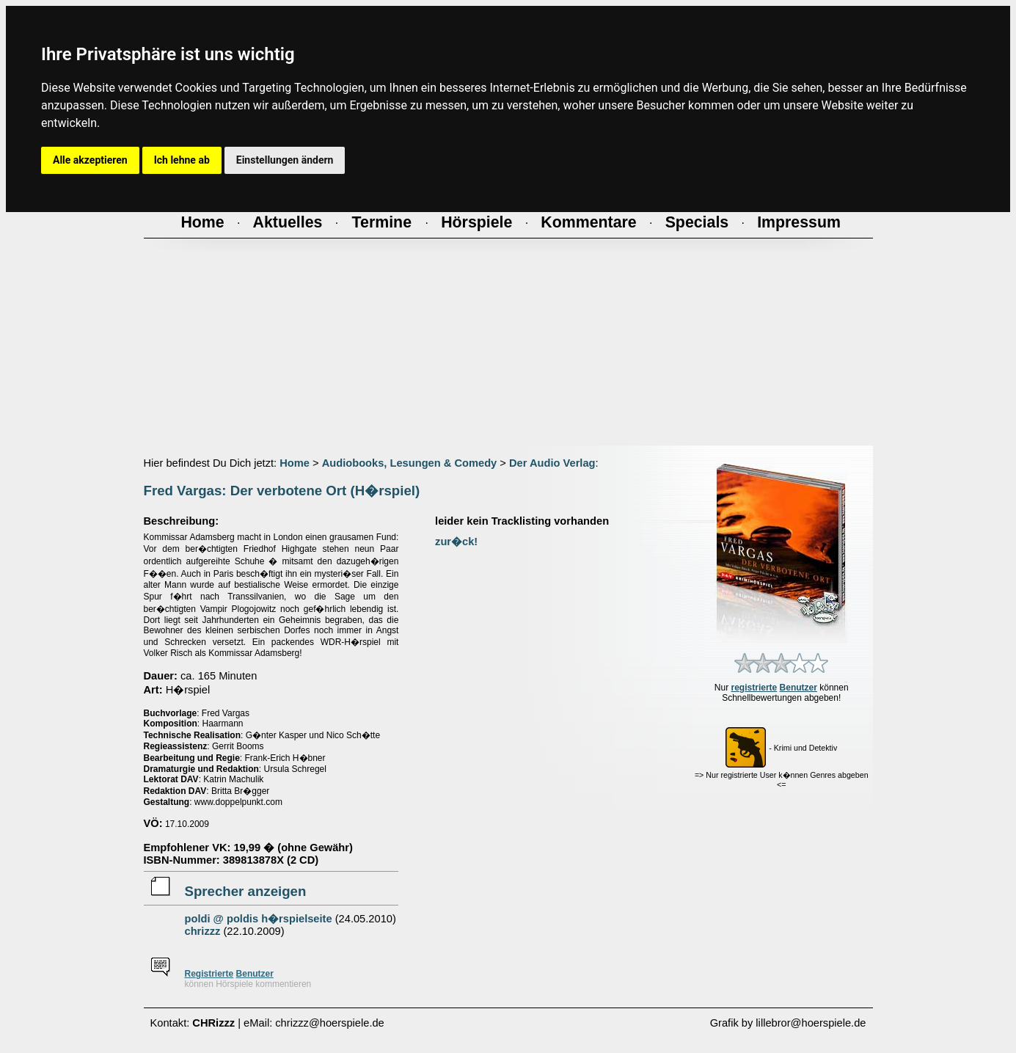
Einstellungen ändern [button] (285, 160)
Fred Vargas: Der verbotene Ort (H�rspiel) (282, 490)
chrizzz (203, 931)
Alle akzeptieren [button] (90, 160)
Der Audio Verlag (552, 463)
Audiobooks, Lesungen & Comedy (409, 463)
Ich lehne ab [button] (182, 160)
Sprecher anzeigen (246, 891)
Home (294, 463)
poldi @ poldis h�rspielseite (258, 919)
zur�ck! (456, 541)
